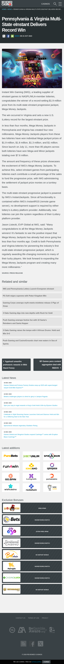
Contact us (20, 618)
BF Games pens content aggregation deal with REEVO (50, 364)
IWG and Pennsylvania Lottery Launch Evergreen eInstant (28, 289)
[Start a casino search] (55, 4)
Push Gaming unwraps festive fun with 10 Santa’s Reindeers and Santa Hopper (25, 321)
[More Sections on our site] (60, 4)
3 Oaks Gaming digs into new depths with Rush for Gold (28, 313)
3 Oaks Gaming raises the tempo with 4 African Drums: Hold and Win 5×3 (31, 332)
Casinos (45, 4)
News (10, 9)
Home (4, 9)
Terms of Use (33, 618)
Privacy (45, 618)
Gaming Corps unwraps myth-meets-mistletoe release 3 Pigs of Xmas (31, 304)
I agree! (46, 662)
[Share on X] (3, 36)
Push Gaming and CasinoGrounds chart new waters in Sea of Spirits (30, 342)
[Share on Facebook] (8, 36)
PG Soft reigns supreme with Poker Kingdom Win (24, 296)
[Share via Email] (12, 36)
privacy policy (36, 662)
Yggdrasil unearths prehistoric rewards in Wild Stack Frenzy (15, 364)
